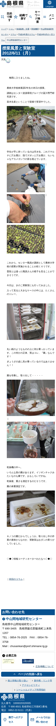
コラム (13, 34)
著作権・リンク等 (43, 680)
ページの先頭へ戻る (30, 674)
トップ (4, 29)
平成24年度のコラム (26, 34)
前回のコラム (16, 579)
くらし (11, 29)
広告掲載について (45, 666)
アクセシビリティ (31, 685)
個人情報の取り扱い (18, 680)
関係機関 (35, 29)
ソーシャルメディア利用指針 (31, 690)
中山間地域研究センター (17, 40)
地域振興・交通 (22, 29)
